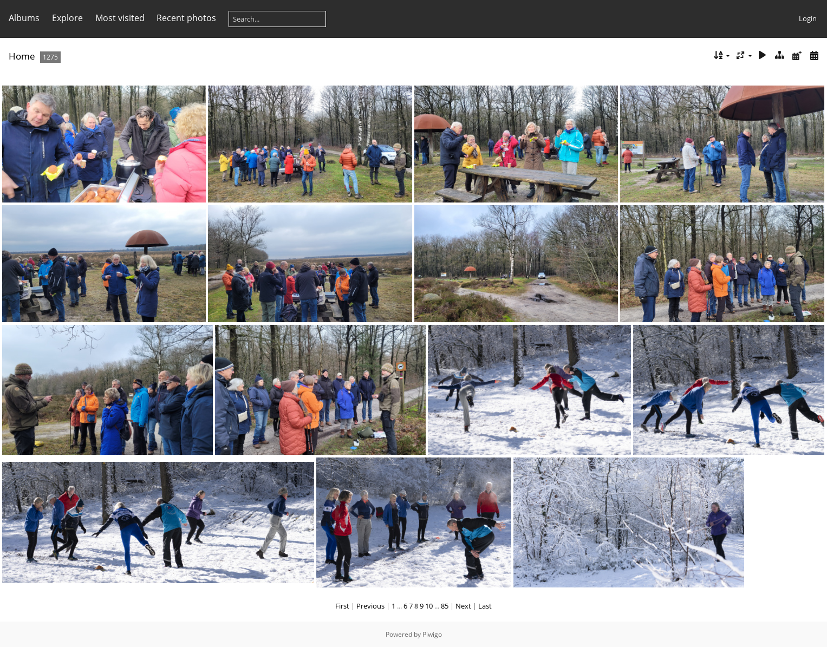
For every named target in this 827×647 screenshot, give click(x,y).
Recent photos (186, 18)
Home (22, 56)
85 (444, 606)
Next (463, 606)
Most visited (120, 18)
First (342, 606)
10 (429, 606)
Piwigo (432, 634)
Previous (370, 606)
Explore (67, 18)
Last (485, 606)
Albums (24, 18)
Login (808, 18)
